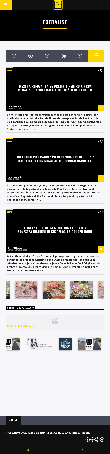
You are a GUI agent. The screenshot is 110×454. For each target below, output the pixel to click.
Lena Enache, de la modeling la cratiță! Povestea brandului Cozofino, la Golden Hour (55, 229)
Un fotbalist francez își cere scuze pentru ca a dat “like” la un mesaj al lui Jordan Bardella (55, 158)
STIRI (9, 70)
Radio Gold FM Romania (21, 326)
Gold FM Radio (15, 106)
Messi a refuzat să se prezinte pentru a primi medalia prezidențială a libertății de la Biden (55, 88)
